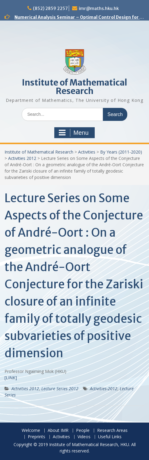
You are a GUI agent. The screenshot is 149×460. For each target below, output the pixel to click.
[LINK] (11, 378)
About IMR (58, 430)
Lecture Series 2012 (59, 388)
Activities (86, 152)
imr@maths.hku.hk (99, 8)
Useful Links (110, 437)
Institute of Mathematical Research (74, 86)
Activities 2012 (22, 158)
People (83, 430)
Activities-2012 (103, 388)
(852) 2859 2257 (50, 8)
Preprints (36, 437)
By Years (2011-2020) (121, 152)
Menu (73, 133)
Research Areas (112, 430)
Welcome (31, 430)
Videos (84, 437)
